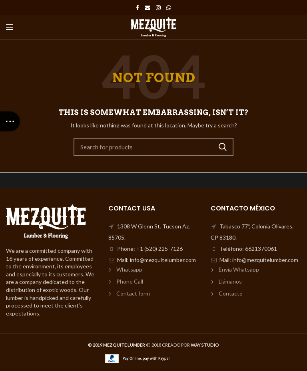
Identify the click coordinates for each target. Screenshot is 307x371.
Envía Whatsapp (239, 269)
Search (223, 147)
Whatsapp (129, 269)
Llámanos (230, 281)
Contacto (231, 293)
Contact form (133, 293)
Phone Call (129, 281)
